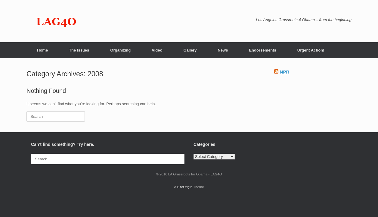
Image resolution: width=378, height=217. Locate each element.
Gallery (190, 50)
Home (42, 50)
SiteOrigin (184, 187)
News (223, 50)
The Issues (79, 50)
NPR (285, 71)
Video (157, 50)
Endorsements (262, 50)
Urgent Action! (310, 50)
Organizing (120, 50)
